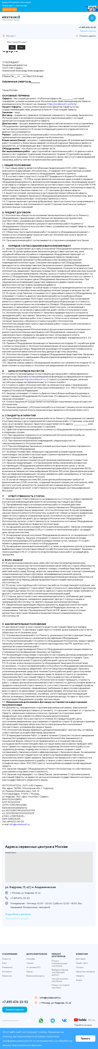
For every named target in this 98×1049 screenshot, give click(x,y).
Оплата (79, 967)
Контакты (7, 971)
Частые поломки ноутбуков (60, 980)
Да (12, 47)
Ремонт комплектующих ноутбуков (59, 963)
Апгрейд (30, 959)
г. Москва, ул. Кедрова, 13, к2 (55, 1002)
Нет (21, 47)
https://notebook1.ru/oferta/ (62, 104)
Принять (85, 1038)
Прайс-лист (82, 963)
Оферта (80, 976)
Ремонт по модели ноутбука (61, 986)
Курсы (29, 971)
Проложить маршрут (17, 918)
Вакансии (7, 976)
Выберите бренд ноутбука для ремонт (60, 972)
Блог (4, 963)
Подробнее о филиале (18, 914)
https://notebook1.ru (35, 379)
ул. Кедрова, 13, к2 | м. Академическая (30, 887)
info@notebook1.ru (20, 824)
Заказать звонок (88, 31)
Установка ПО (33, 967)
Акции (79, 980)
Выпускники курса (35, 976)
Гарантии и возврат (85, 971)
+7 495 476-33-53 (87, 27)
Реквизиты (7, 967)
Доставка (80, 959)
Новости (6, 959)
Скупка (29, 963)
